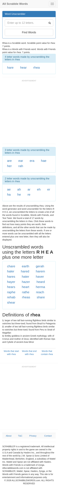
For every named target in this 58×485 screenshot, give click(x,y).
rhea (36, 67)
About (8, 436)
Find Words (29, 32)
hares (11, 276)
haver (40, 276)
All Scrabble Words (15, 3)
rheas (26, 297)
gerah (40, 266)
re (29, 194)
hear (23, 67)
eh (39, 189)
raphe (11, 292)
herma (40, 287)
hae (43, 160)
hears (11, 287)
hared (25, 271)
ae (9, 189)
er (48, 189)
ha (9, 194)
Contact (48, 436)
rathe (25, 292)
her (9, 166)
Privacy (33, 436)
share (41, 297)
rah (20, 166)
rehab (11, 297)
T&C (20, 436)
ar (29, 189)
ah (19, 189)
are (9, 160)
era (32, 160)
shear (11, 302)
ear (20, 160)
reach (40, 292)
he (19, 194)
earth (25, 266)
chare (11, 266)
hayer (11, 282)
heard (41, 282)
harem (40, 271)
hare (10, 67)
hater (25, 276)
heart (25, 287)
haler (10, 271)
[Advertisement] (29, 113)
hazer (26, 282)
